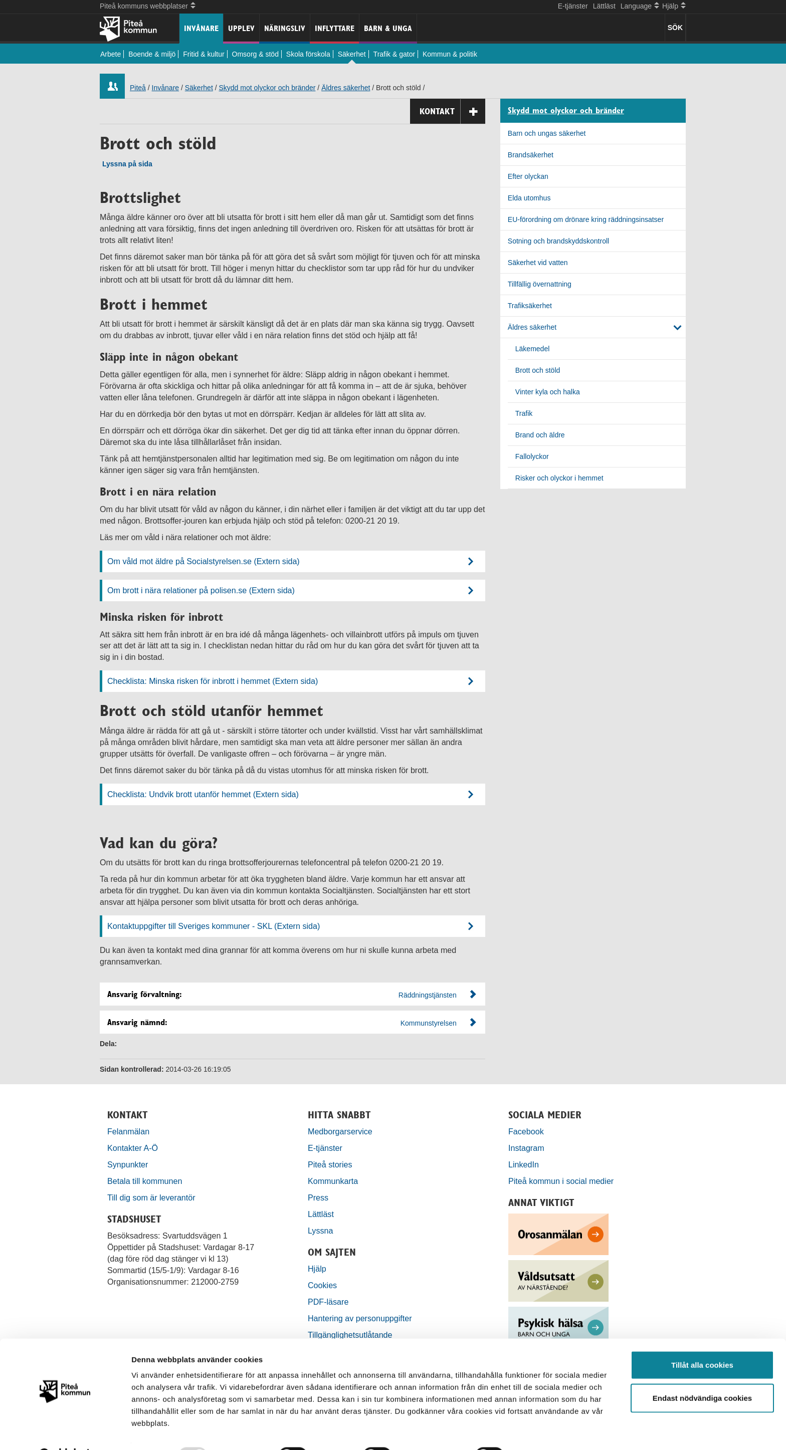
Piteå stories (330, 1164)
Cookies (322, 1285)
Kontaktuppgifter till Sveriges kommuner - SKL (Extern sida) (213, 925)
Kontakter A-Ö (132, 1147)
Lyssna (320, 1230)
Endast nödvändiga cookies (702, 1372)
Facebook (526, 1131)
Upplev (241, 28)
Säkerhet (352, 54)
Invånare (201, 28)
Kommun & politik (450, 54)
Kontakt (452, 111)
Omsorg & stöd (255, 54)
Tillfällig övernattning (539, 284)
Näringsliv (284, 28)
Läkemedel (532, 349)
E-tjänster (573, 6)
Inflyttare (334, 28)
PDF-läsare (328, 1301)
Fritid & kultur (203, 54)
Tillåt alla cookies (702, 1339)
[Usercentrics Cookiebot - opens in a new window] (65, 1430)
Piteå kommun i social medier (561, 1180)
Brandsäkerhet (530, 155)
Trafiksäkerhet (530, 306)
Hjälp (317, 1268)
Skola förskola (308, 54)
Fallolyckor (532, 456)
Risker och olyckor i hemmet (559, 478)
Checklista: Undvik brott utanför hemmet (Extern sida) (203, 794)
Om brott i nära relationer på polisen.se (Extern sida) (201, 590)
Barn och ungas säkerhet (547, 133)
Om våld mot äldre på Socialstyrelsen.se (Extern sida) (203, 561)
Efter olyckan (528, 176)
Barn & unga (388, 28)
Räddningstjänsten (428, 995)
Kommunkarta (333, 1180)
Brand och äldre (540, 435)
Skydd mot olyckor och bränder (267, 88)
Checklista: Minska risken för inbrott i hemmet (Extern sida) (212, 680)
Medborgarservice (340, 1131)
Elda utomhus (529, 198)
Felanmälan (128, 1131)
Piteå (138, 88)
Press (318, 1197)
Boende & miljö (151, 54)
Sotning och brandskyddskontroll (558, 241)
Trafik (523, 413)
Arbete (110, 54)
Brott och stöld (537, 370)
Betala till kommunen (144, 1180)
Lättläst (604, 6)
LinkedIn (523, 1164)
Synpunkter (127, 1164)
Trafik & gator (394, 54)
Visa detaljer (544, 1430)
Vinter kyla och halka (547, 392)
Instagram (526, 1147)
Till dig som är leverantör (152, 1197)
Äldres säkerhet (345, 88)
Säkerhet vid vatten (538, 263)
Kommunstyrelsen (429, 1023)
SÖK (675, 28)
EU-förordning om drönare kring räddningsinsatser (586, 219)
